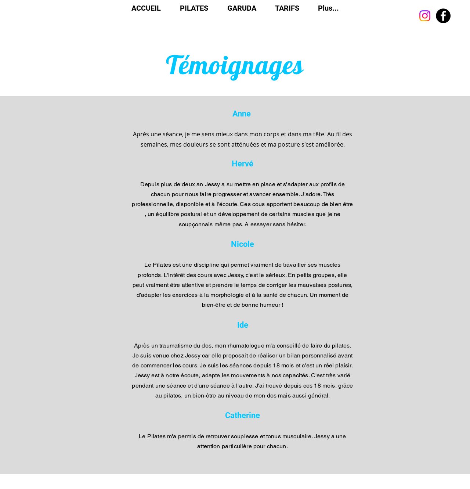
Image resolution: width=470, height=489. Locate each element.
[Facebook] (443, 15)
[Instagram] (424, 15)
